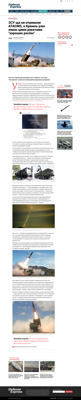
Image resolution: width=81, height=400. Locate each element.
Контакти (56, 13)
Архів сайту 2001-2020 (65, 13)
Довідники (38, 13)
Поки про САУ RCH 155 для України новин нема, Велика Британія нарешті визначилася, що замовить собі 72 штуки (47, 376)
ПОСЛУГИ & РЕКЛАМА (60, 398)
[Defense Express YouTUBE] (67, 1)
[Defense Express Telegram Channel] (72, 1)
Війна (16, 346)
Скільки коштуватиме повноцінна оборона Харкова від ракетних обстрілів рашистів (31, 341)
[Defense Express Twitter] (70, 1)
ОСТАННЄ (60, 86)
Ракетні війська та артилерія (31, 346)
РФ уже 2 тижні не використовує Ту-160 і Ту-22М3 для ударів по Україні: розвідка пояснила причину (32, 106)
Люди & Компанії (14, 19)
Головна (9, 19)
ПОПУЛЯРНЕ (67, 86)
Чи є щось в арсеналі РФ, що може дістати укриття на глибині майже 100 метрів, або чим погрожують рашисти (15, 376)
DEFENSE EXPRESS (18, 37)
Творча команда (25, 13)
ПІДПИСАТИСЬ (69, 391)
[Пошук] (72, 11)
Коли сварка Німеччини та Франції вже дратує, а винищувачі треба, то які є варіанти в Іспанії (64, 101)
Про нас (17, 13)
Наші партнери (49, 13)
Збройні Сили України (21, 346)
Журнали (32, 13)
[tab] (60, 86)
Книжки (42, 13)
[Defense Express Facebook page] (65, 1)
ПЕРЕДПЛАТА (66, 398)
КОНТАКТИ (71, 398)
